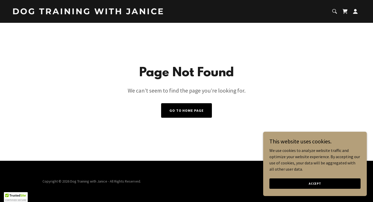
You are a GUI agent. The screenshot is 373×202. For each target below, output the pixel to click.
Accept (315, 183)
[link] (97, 12)
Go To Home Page (186, 110)
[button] (355, 11)
